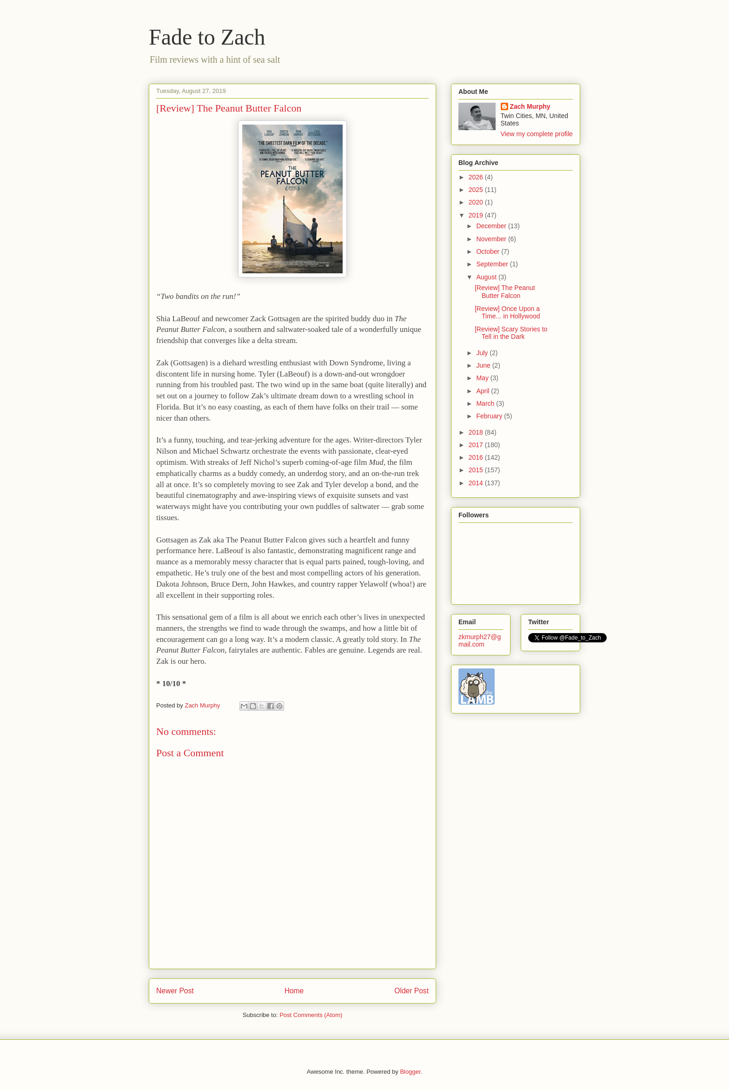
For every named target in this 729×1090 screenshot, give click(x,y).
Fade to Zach (207, 37)
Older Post (411, 991)
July (483, 353)
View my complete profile (537, 134)
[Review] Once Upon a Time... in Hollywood (507, 312)
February (490, 416)
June (484, 365)
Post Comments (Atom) (310, 1014)
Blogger (410, 1071)
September (493, 264)
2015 (477, 470)
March (486, 403)
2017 (477, 445)
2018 (477, 432)
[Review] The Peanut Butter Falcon (505, 291)
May (483, 378)
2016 (477, 457)
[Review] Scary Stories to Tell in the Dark (511, 333)
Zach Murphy (530, 106)
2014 (477, 483)
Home (294, 991)
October (488, 251)
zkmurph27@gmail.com (479, 640)
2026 (477, 177)
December (492, 226)
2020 (477, 202)
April (483, 391)
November (492, 239)
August (487, 277)
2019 (477, 215)
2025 (477, 189)
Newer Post (175, 991)
